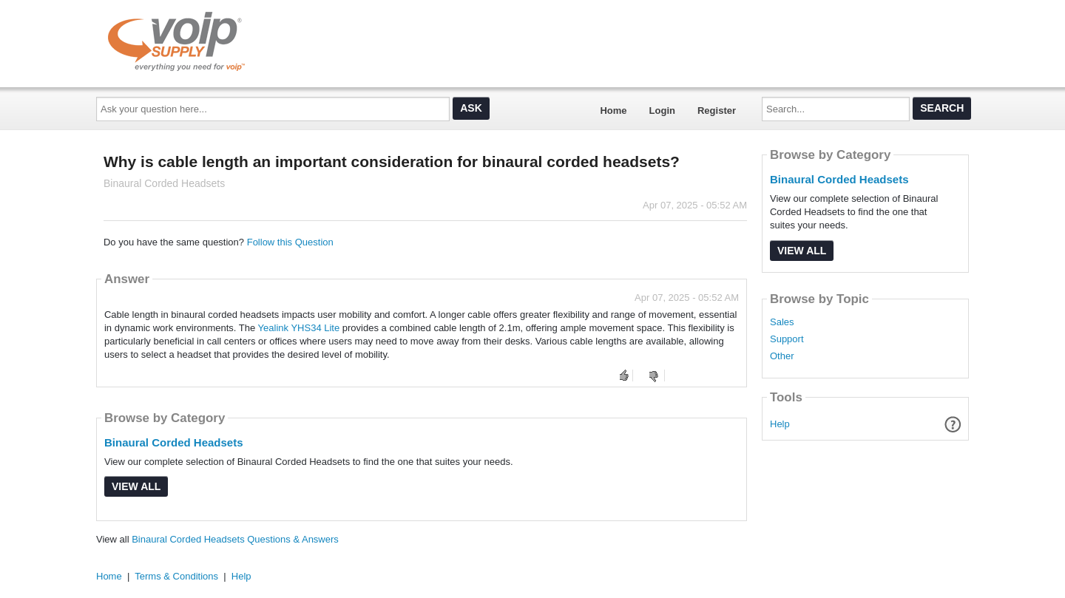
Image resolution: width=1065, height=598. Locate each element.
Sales (782, 322)
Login (662, 110)
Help (780, 423)
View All (136, 486)
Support (787, 339)
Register (716, 110)
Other (782, 356)
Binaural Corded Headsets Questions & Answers (235, 539)
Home (613, 110)
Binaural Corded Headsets (173, 442)
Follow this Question (290, 242)
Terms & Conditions (176, 576)
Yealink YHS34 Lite (299, 327)
